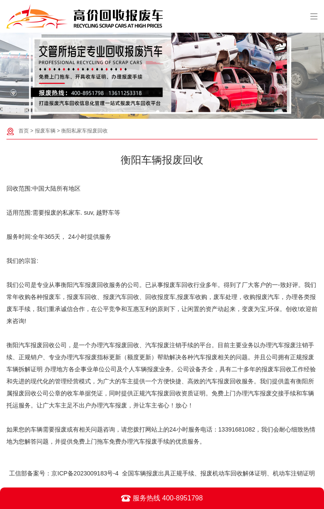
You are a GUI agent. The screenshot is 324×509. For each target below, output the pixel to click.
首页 (24, 131)
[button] (157, 112)
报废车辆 (45, 131)
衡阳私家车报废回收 (84, 131)
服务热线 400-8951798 (161, 498)
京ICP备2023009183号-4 (84, 473)
